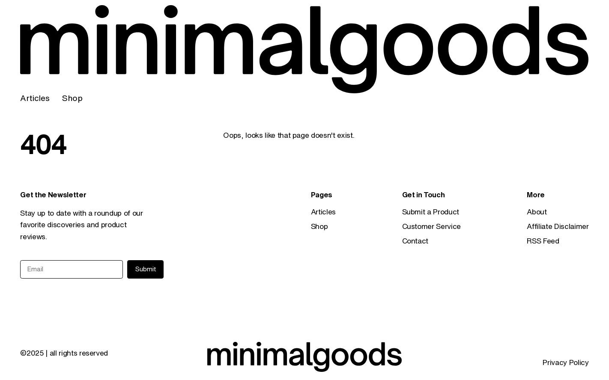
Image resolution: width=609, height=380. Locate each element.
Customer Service (431, 226)
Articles (34, 98)
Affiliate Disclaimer (557, 226)
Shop (72, 98)
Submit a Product (431, 211)
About (536, 211)
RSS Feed (543, 240)
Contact (415, 240)
